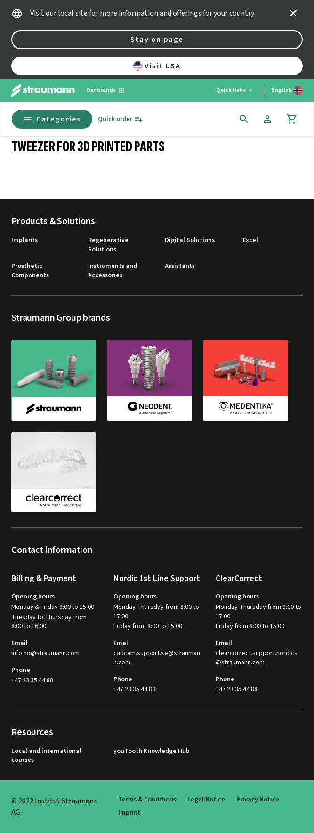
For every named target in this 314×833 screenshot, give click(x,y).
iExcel (249, 240)
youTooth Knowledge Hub (151, 751)
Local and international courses (46, 756)
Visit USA (156, 66)
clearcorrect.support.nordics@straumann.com (257, 658)
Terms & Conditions (147, 799)
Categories (52, 119)
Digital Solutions (190, 240)
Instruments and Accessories (112, 271)
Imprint (129, 813)
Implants (24, 240)
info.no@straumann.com (45, 653)
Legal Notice (206, 799)
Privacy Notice (257, 799)
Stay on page (157, 39)
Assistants (180, 266)
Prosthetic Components (30, 271)
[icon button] (293, 13)
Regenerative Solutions (108, 245)
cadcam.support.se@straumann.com (156, 658)
